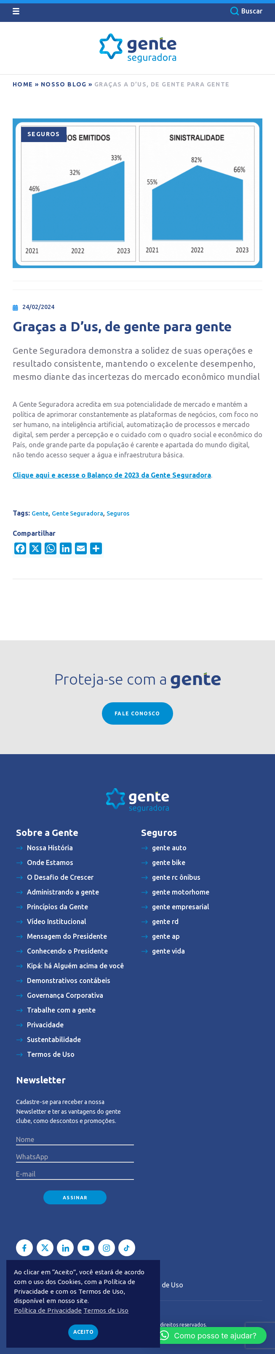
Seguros (43, 134)
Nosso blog (64, 84)
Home (23, 84)
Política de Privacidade (48, 1310)
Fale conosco (137, 713)
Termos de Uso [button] (105, 1310)
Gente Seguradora (77, 513)
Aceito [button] (83, 1332)
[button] (208, 1335)
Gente (40, 513)
